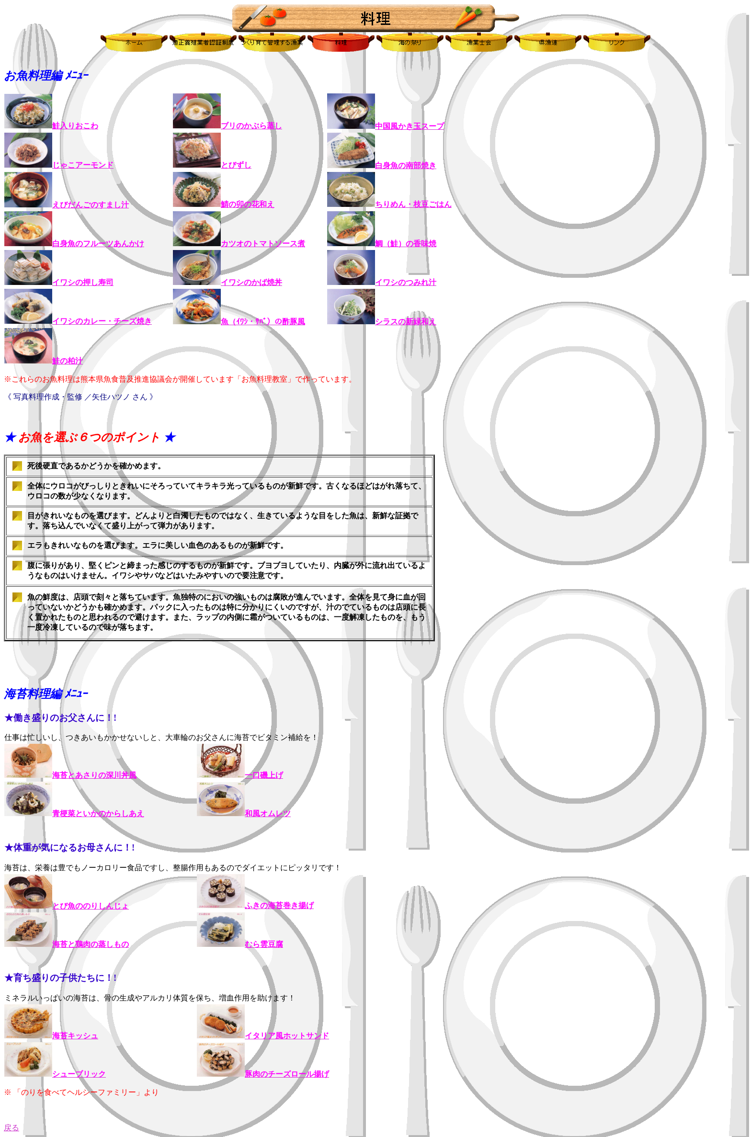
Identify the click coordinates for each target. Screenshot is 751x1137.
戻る (11, 1128)
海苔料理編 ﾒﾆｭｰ (45, 694)
